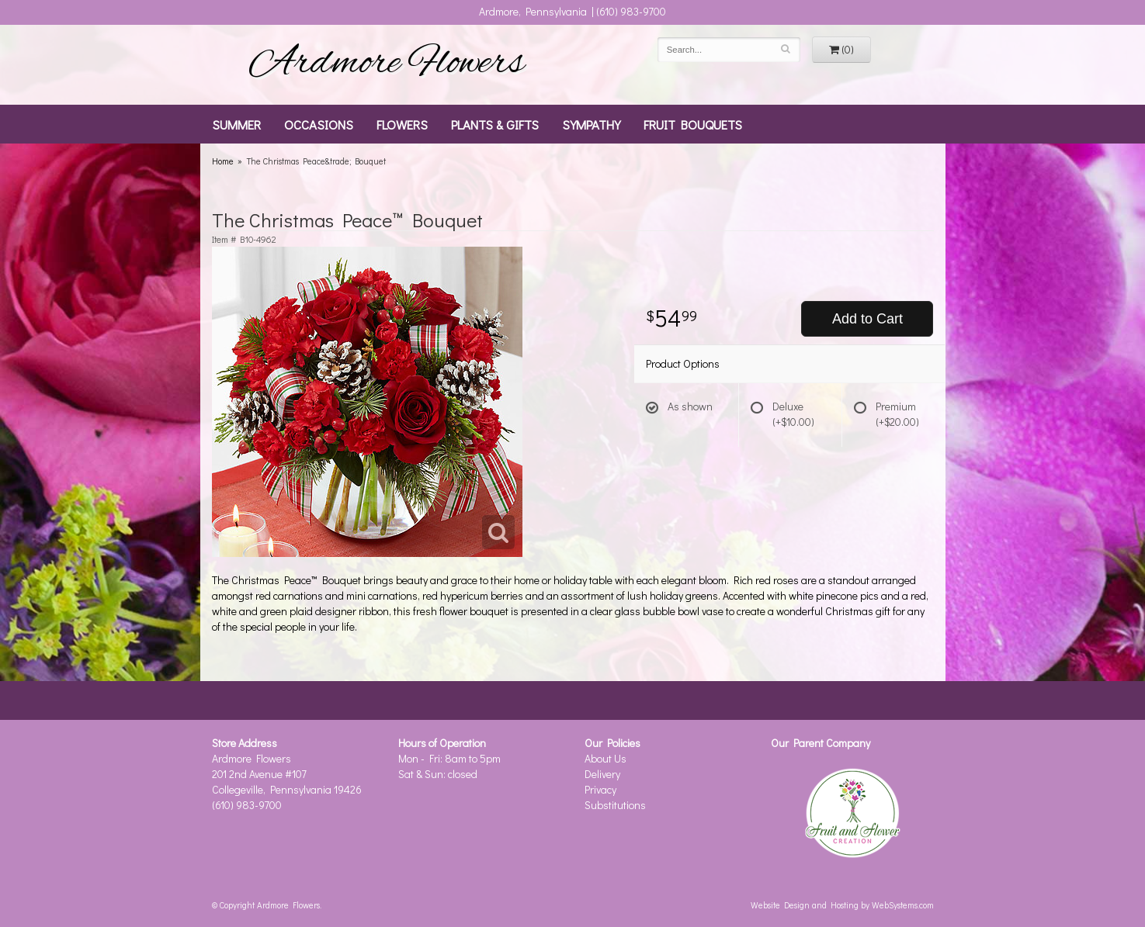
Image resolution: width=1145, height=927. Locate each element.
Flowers (402, 124)
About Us (605, 758)
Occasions (318, 124)
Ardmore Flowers (386, 64)
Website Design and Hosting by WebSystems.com (842, 905)
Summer (236, 124)
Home (223, 161)
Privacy (600, 789)
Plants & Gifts (495, 124)
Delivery (602, 773)
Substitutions (615, 804)
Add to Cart (867, 319)
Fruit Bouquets (693, 124)
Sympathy (591, 124)
